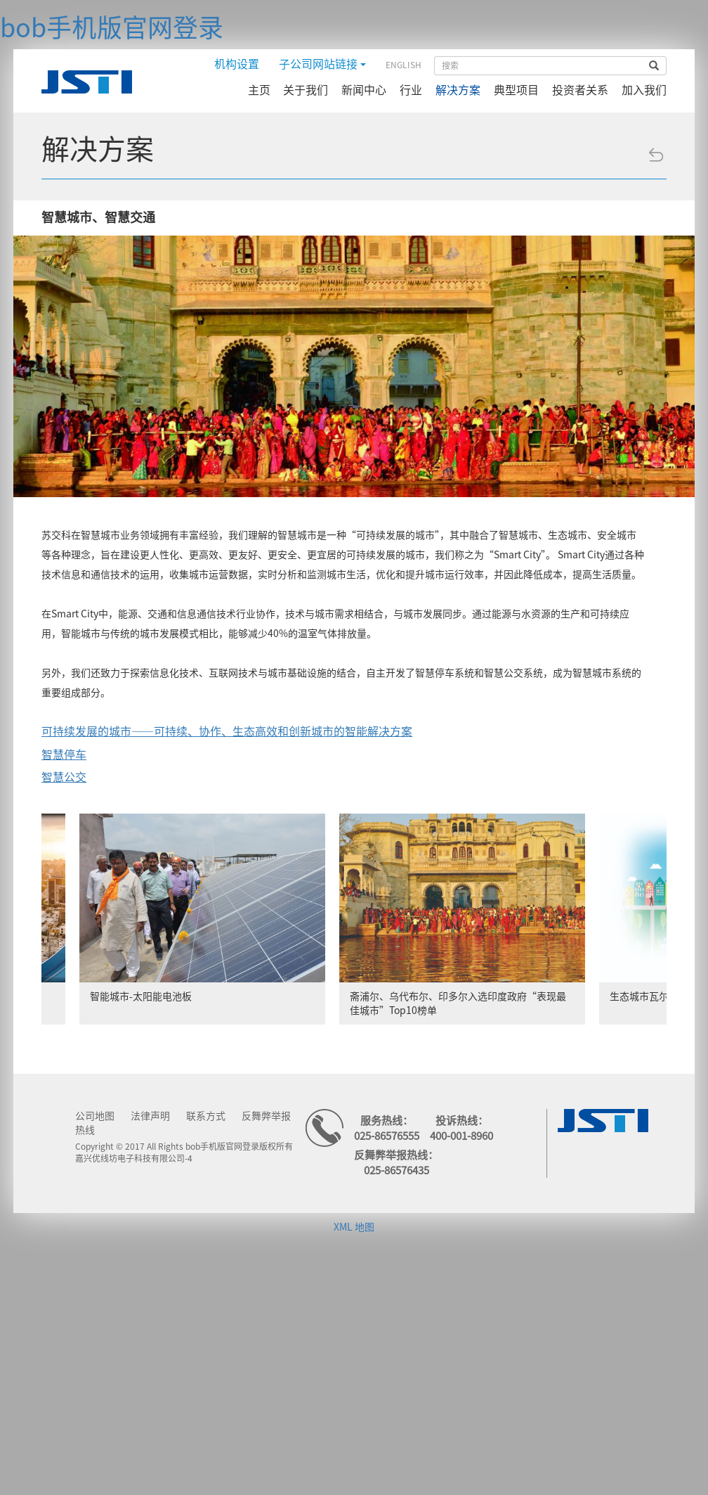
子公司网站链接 (322, 64)
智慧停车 (63, 754)
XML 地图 (354, 1227)
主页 (259, 90)
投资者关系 (580, 90)
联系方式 (205, 1116)
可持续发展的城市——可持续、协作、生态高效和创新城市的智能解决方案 (226, 731)
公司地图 (94, 1116)
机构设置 (236, 64)
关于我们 (305, 90)
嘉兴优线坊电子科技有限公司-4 (133, 1158)
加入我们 (644, 90)
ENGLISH (403, 64)
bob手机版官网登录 (111, 27)
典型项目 (516, 90)
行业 (411, 90)
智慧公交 (63, 777)
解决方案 (457, 90)
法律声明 (150, 1116)
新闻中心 (363, 90)
